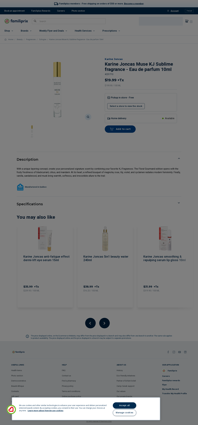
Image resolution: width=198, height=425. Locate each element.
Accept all (124, 405)
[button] (11, 409)
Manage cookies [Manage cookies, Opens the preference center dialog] (124, 412)
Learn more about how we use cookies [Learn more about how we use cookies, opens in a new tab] (45, 410)
